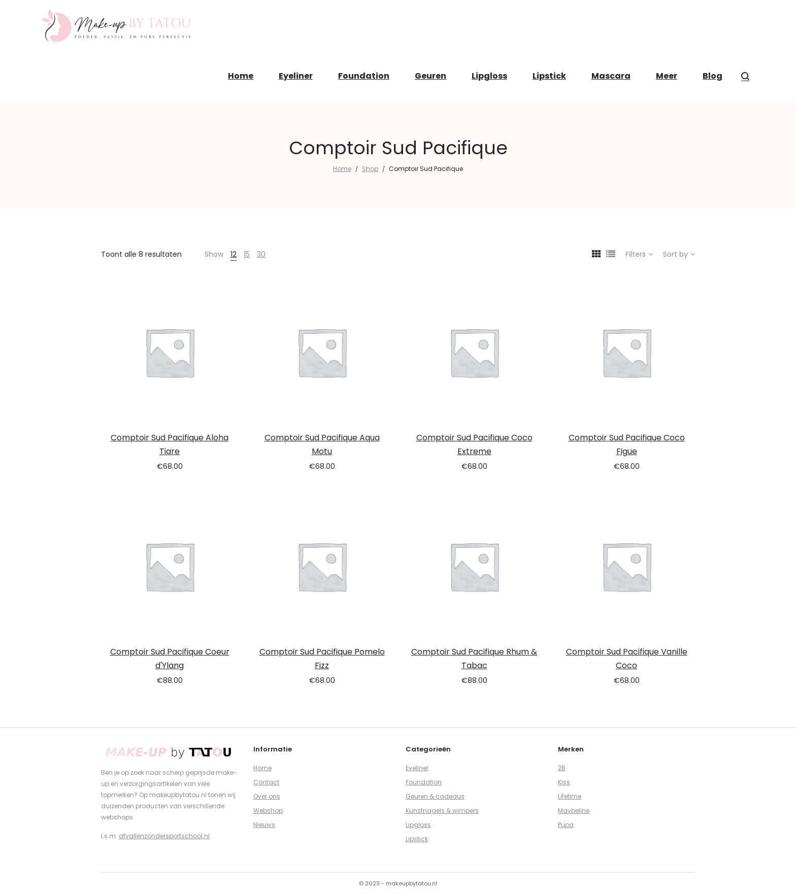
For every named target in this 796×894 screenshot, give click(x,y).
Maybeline (573, 810)
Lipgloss (418, 824)
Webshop (268, 810)
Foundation (424, 782)
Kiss (564, 782)
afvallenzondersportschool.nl (164, 836)
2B (562, 768)
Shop (370, 168)
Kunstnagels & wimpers (442, 810)
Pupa (566, 824)
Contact (266, 782)
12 (233, 254)
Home (342, 168)
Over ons (266, 796)
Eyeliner (417, 768)
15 (247, 254)
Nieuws (264, 824)
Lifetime (569, 796)
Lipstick (417, 839)
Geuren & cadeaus (435, 796)
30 (261, 254)
